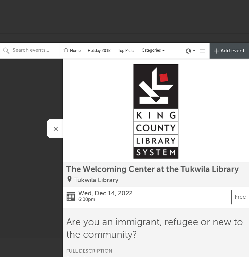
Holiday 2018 (99, 51)
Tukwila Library (96, 180)
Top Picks (126, 51)
